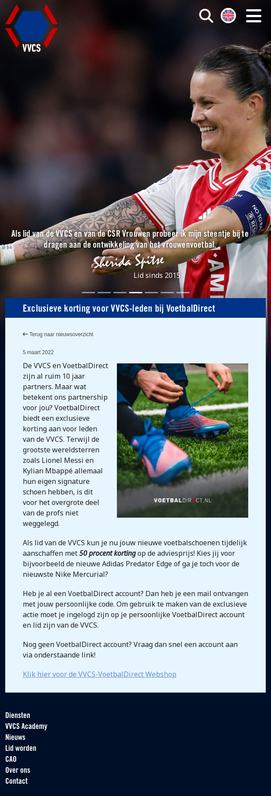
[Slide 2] (104, 293)
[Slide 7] (183, 293)
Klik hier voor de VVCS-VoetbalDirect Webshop (99, 674)
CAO (11, 760)
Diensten (17, 716)
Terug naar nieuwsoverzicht (58, 334)
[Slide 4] (135, 293)
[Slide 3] (120, 293)
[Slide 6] (167, 293)
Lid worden (20, 749)
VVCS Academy (26, 727)
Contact (16, 782)
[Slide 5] (151, 293)
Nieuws (15, 738)
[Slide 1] (88, 293)
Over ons (17, 771)
